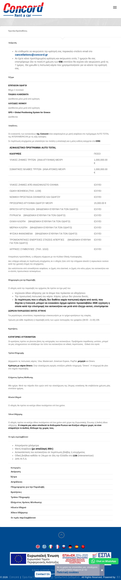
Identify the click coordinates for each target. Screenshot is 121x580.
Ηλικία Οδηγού (18, 507)
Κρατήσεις (16, 492)
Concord (14, 577)
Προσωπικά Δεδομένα (66, 577)
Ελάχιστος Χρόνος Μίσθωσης (26, 502)
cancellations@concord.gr (31, 54)
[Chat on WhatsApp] (104, 561)
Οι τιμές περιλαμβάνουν (23, 517)
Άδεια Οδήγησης (19, 512)
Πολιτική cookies (68, 572)
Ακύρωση (16, 471)
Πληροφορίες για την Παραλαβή (27, 487)
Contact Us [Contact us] (43, 574)
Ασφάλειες (16, 482)
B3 (118, 577)
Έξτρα (14, 476)
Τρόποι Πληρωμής (20, 497)
